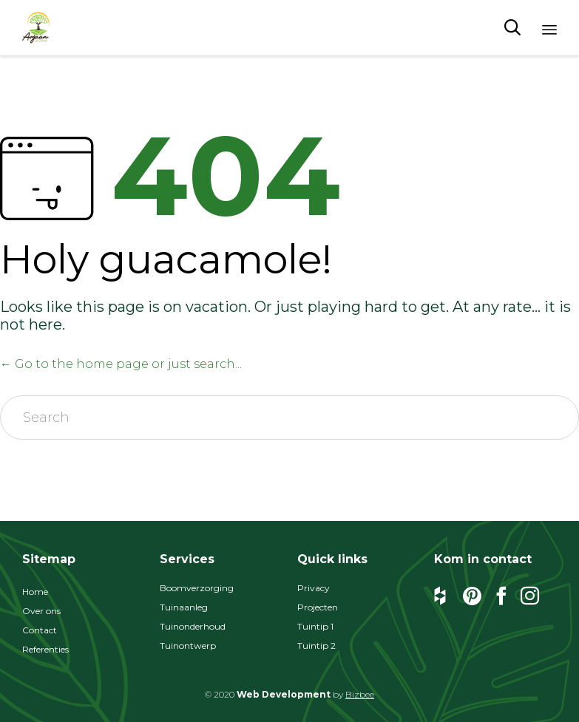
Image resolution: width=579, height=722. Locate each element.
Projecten (317, 607)
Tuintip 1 (315, 626)
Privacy (313, 587)
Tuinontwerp (188, 645)
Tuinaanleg (184, 607)
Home (35, 591)
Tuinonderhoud (193, 626)
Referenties (45, 649)
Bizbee (359, 694)
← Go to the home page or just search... (121, 364)
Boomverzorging (197, 587)
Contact (39, 630)
